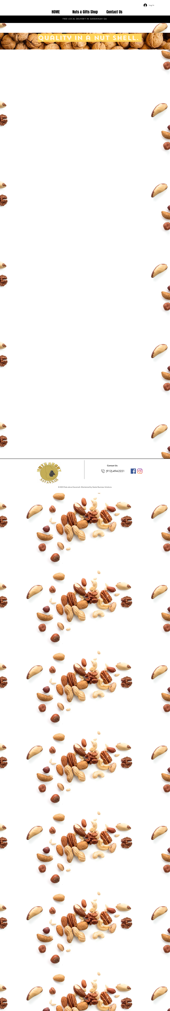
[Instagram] (139, 471)
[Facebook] (133, 471)
